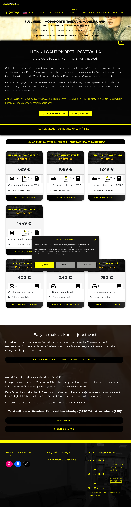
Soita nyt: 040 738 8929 (24, 304)
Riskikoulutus (64, 429)
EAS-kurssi (64, 420)
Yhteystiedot (104, 12)
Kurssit (32, 12)
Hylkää (65, 264)
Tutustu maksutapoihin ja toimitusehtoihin (64, 359)
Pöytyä (12, 12)
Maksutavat (89, 12)
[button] (95, 239)
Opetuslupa (59, 12)
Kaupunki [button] (118, 12)
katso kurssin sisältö (22, 190)
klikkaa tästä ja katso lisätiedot (65, 142)
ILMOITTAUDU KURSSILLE (24, 197)
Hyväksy (44, 264)
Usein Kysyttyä (74, 11)
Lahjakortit (45, 12)
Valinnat (87, 264)
